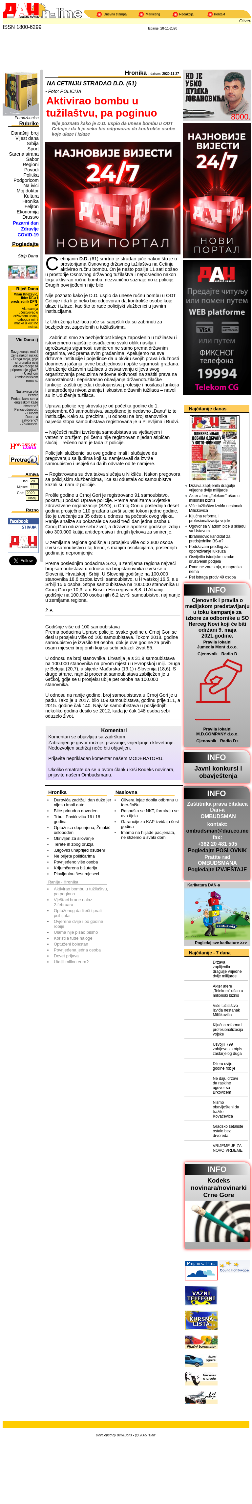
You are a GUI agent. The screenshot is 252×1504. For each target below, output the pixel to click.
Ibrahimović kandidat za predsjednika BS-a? (209, 538)
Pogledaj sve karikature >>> (221, 943)
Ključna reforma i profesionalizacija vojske (210, 518)
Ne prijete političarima (74, 856)
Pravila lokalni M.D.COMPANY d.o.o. (217, 731)
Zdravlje (30, 228)
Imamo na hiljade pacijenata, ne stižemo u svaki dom (148, 835)
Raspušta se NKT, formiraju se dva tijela (150, 813)
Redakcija (186, 14)
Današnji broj (25, 133)
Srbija (33, 143)
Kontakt (219, 14)
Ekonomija (28, 211)
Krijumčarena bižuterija (75, 867)
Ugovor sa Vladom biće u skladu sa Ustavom (217, 528)
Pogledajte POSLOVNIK (217, 850)
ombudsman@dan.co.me (217, 831)
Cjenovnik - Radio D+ (217, 740)
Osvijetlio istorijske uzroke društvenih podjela (211, 559)
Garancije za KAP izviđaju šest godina (150, 824)
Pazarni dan (26, 223)
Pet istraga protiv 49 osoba (212, 577)
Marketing (153, 14)
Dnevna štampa (115, 14)
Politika (31, 175)
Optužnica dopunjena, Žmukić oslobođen (82, 830)
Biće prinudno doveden (75, 810)
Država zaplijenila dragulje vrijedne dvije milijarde (212, 487)
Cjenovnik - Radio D (217, 653)
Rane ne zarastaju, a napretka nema (215, 569)
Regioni (31, 164)
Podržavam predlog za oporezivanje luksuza (208, 549)
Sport (33, 148)
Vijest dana (27, 138)
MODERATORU (145, 758)
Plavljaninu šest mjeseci (76, 873)
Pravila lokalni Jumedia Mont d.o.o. (217, 644)
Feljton (32, 206)
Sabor (32, 159)
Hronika (30, 201)
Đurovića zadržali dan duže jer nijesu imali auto (82, 802)
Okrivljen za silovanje (74, 838)
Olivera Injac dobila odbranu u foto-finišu (149, 802)
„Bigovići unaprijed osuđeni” (80, 850)
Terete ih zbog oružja (74, 844)
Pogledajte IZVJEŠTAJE (217, 869)
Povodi (31, 169)
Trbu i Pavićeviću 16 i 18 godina (77, 819)
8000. (241, 116)
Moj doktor (28, 190)
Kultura (31, 196)
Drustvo (30, 217)
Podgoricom (26, 180)
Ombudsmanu (96, 774)
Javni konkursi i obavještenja (218, 772)
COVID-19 (28, 234)
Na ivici (31, 185)
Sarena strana (24, 154)
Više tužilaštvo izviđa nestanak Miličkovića (215, 508)
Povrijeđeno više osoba (76, 862)
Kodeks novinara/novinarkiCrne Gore (219, 1187)
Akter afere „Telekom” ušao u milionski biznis (214, 498)
